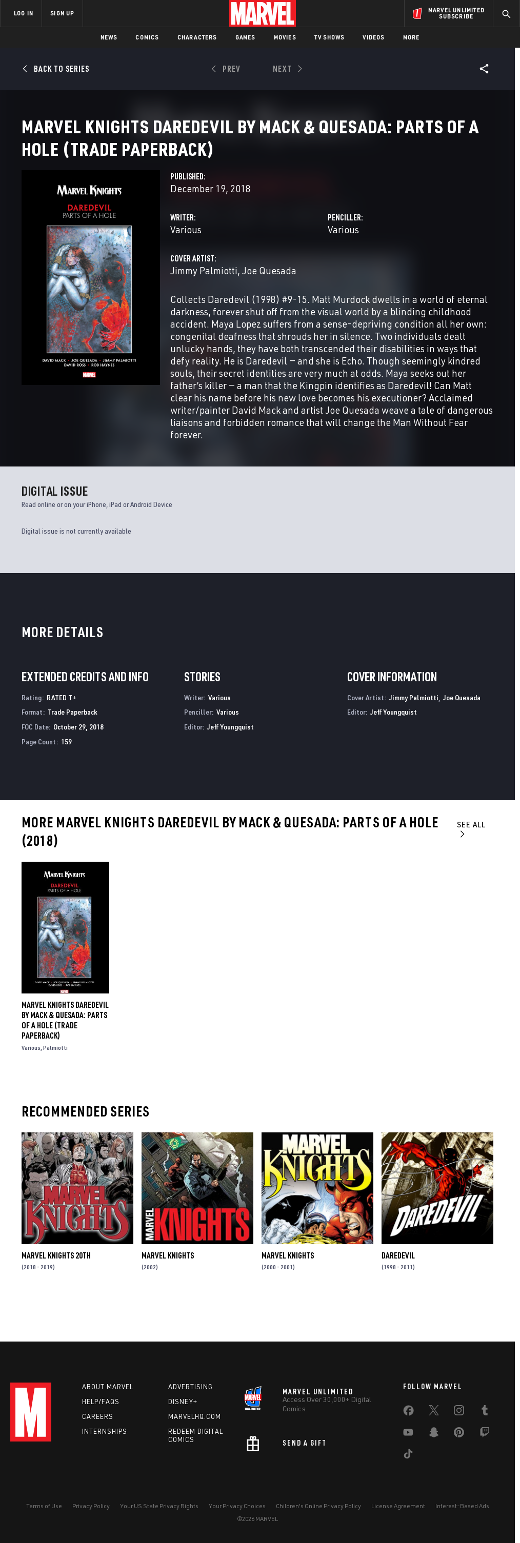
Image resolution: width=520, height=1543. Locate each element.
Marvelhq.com (194, 1416)
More (411, 37)
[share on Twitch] (484, 1434)
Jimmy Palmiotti (203, 305)
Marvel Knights (168, 1290)
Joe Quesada (269, 305)
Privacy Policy (91, 1506)
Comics (146, 37)
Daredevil (398, 1290)
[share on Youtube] (408, 1434)
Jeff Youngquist (230, 761)
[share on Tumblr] (484, 1412)
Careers (97, 1416)
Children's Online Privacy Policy (318, 1506)
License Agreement (398, 1506)
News (109, 37)
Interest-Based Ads (462, 1506)
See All (471, 863)
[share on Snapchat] (434, 1434)
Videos (373, 37)
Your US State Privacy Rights (159, 1506)
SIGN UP (62, 13)
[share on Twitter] (434, 1412)
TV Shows (329, 37)
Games (245, 37)
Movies (285, 37)
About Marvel (107, 1387)
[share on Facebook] (408, 1413)
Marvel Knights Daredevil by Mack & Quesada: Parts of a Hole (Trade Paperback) (65, 1054)
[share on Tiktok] (408, 1456)
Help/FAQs (100, 1401)
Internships (104, 1431)
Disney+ (182, 1401)
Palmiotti (55, 1082)
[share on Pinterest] (459, 1434)
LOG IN (23, 13)
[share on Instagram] (459, 1412)
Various (186, 264)
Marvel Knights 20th (56, 1290)
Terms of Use (44, 1506)
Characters (197, 37)
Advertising (190, 1387)
